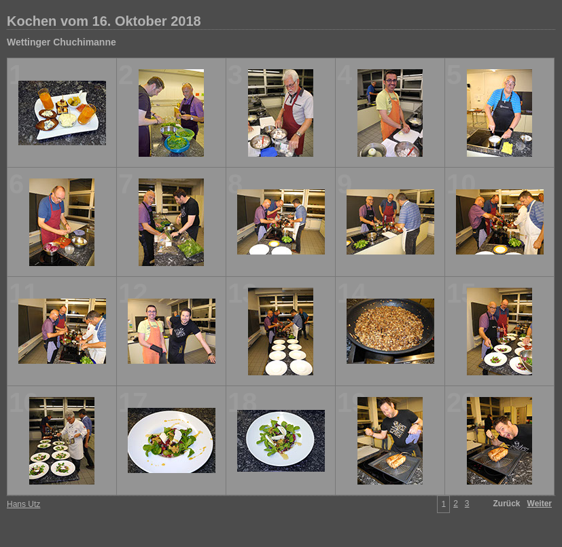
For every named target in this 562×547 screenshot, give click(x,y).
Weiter (539, 503)
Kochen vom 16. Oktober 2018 (104, 21)
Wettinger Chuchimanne (61, 42)
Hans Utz (23, 504)
